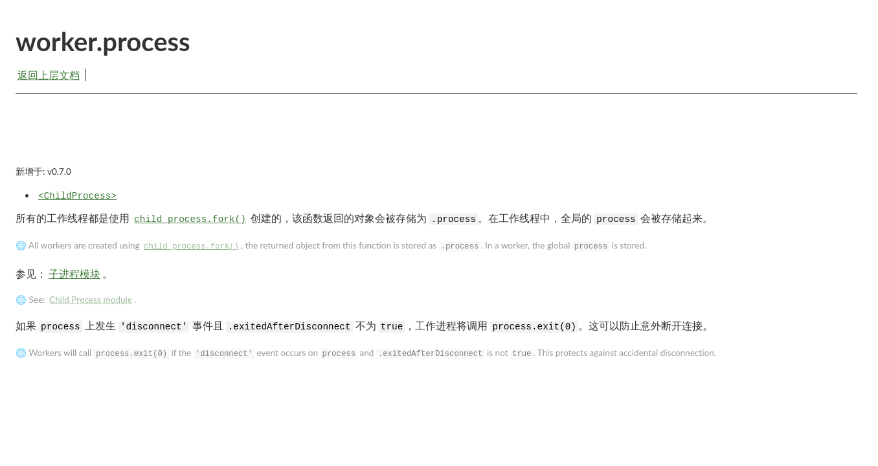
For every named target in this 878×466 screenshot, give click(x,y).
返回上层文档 (48, 75)
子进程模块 (74, 273)
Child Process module (90, 299)
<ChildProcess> (77, 196)
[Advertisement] (436, 140)
